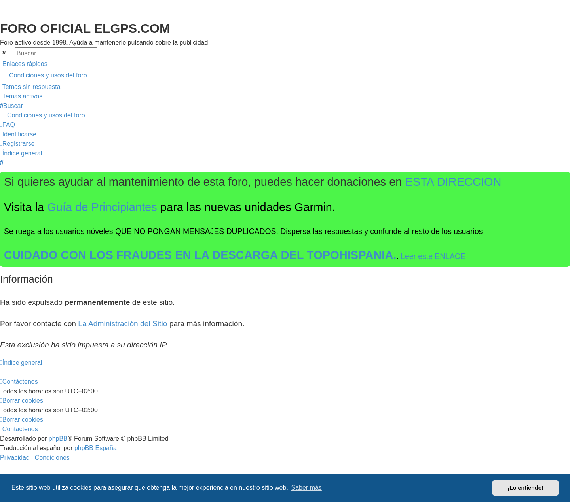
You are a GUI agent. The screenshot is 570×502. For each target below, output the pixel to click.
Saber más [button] (306, 487)
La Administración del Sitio (122, 323)
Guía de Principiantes (102, 207)
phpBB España (95, 448)
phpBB (58, 438)
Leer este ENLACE (433, 256)
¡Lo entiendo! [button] (525, 488)
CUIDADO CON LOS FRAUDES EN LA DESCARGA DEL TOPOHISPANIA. (200, 255)
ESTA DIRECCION (453, 182)
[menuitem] (285, 75)
